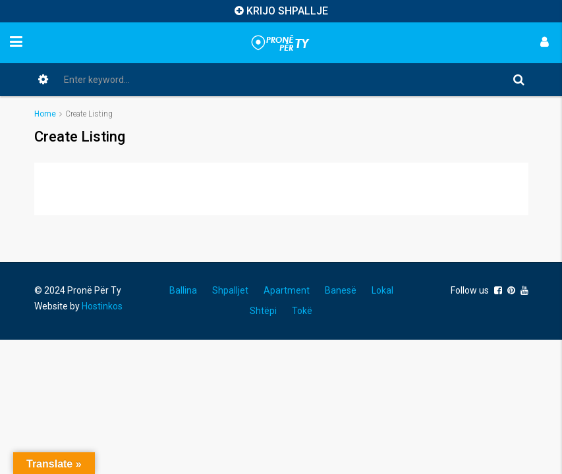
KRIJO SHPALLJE (287, 11)
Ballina (183, 290)
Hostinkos (102, 306)
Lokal (382, 290)
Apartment (287, 290)
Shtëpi (263, 310)
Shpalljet (230, 290)
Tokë (302, 310)
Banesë (340, 290)
